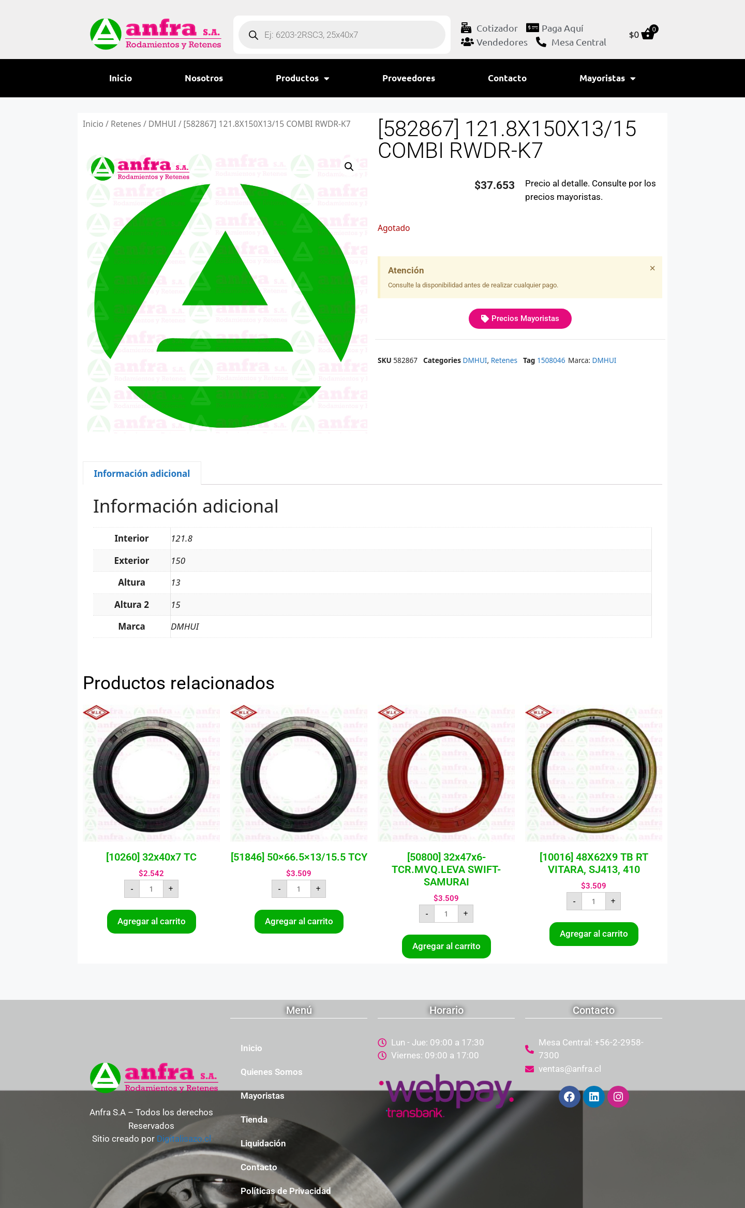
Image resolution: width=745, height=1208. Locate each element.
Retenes (126, 123)
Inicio (120, 77)
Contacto (507, 77)
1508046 (551, 360)
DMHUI (162, 123)
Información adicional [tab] (142, 473)
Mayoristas (607, 78)
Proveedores (408, 77)
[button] (349, 166)
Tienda (254, 1119)
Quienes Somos (272, 1072)
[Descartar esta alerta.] (652, 268)
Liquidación (263, 1143)
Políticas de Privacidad (286, 1191)
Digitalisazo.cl (184, 1138)
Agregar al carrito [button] (151, 921)
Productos (303, 78)
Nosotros (204, 77)
